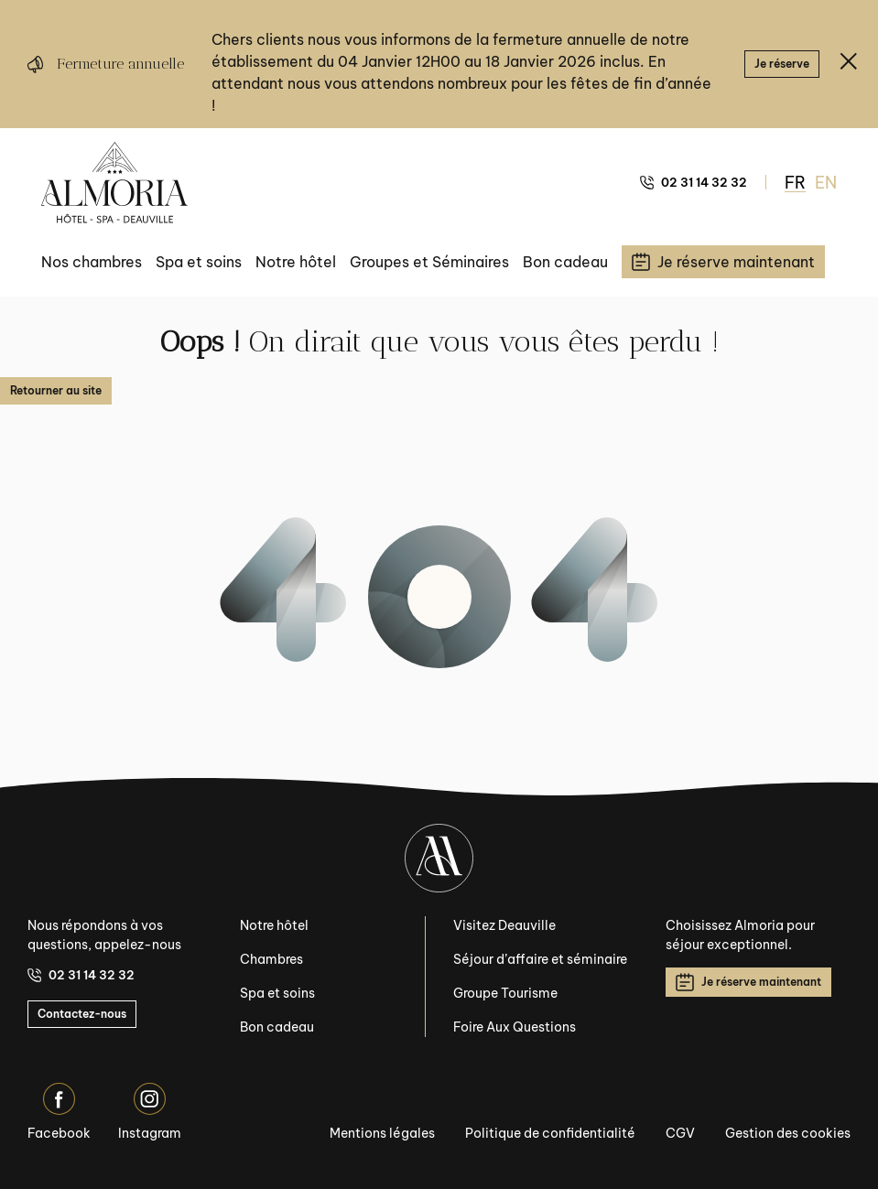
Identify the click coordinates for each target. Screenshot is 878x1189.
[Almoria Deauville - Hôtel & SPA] (114, 182)
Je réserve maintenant (748, 982)
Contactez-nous (82, 1014)
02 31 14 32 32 (693, 182)
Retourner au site (56, 390)
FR (795, 182)
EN (826, 182)
